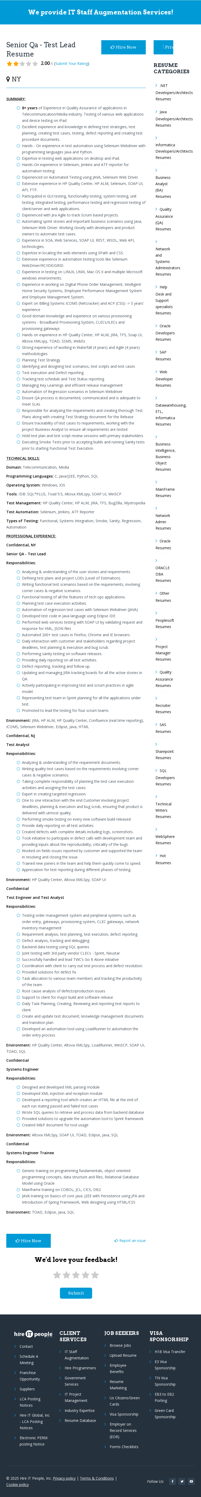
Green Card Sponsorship (165, 1413)
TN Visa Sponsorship (165, 1381)
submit (76, 1293)
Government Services (75, 1381)
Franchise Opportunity (30, 1375)
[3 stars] (76, 1275)
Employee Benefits (118, 1368)
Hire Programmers (80, 1367)
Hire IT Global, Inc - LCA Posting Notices (35, 1421)
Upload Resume (123, 1355)
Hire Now (123, 47)
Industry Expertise (80, 1410)
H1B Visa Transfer (170, 1351)
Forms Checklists (124, 1446)
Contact (26, 1346)
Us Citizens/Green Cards (125, 1401)
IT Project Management (76, 1397)
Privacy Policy (168, 47)
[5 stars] (95, 1275)
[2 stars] (66, 1275)
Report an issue (130, 1240)
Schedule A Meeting (29, 1359)
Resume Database (80, 1420)
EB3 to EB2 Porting (164, 1397)
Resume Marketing (118, 1384)
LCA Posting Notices (30, 1402)
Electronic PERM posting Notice (33, 1441)
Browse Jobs (120, 1345)
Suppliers (27, 1388)
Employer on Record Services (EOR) (123, 1430)
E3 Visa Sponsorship (165, 1364)
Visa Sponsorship (124, 1414)
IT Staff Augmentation (77, 1354)
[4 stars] (85, 1275)
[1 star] (57, 1275)
